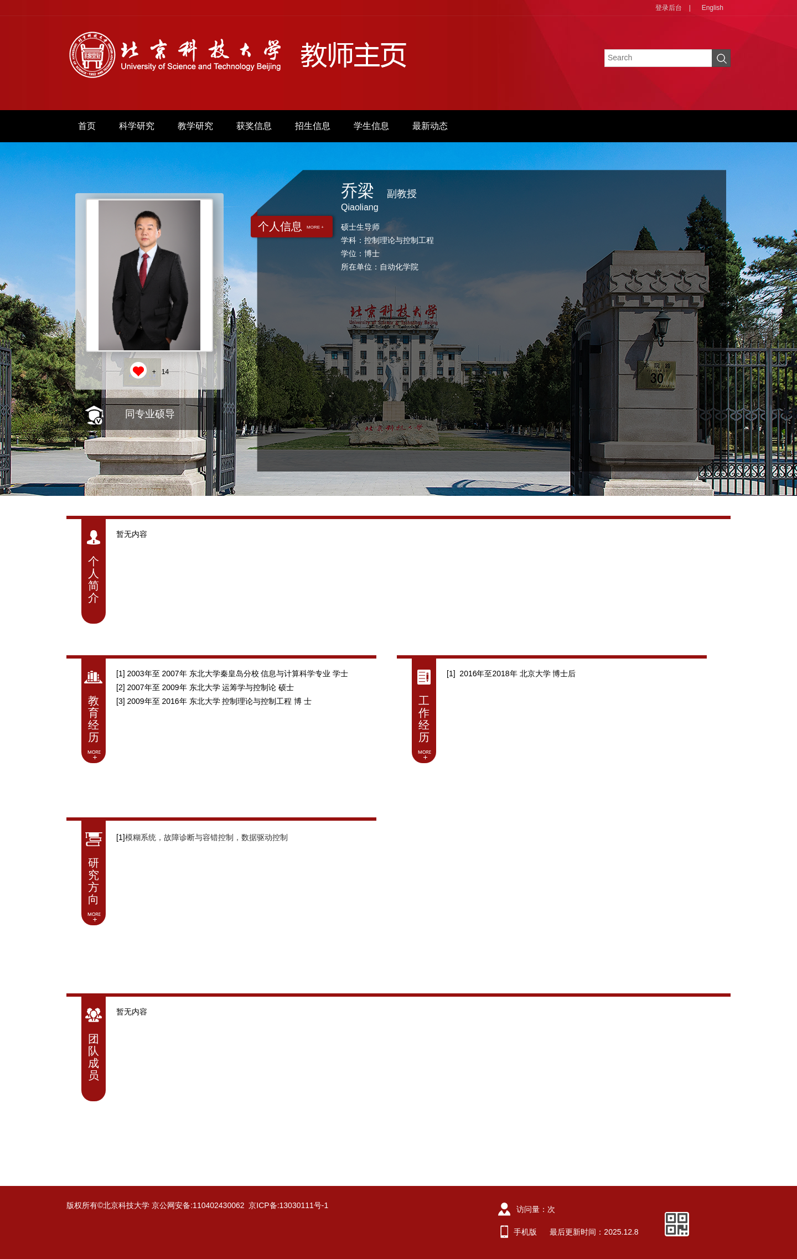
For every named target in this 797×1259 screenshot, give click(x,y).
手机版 (525, 1231)
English (712, 8)
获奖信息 (254, 126)
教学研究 (195, 126)
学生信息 (371, 126)
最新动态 (430, 126)
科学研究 (136, 126)
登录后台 (668, 8)
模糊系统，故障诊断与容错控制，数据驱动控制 (206, 837)
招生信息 (312, 126)
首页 (87, 126)
